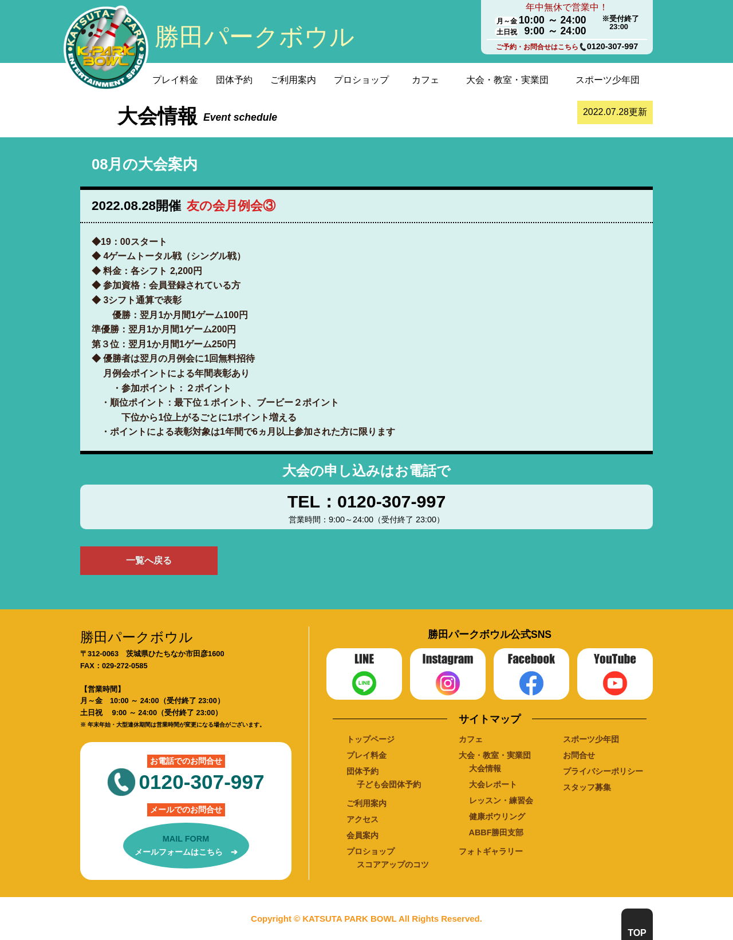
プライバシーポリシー (603, 771)
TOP (637, 933)
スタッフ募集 (587, 787)
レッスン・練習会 (501, 800)
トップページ (370, 739)
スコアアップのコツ (393, 864)
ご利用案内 (293, 80)
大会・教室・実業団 (507, 80)
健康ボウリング (497, 816)
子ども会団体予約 (389, 784)
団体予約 (234, 80)
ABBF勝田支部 (496, 832)
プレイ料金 (175, 80)
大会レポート (493, 784)
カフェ (425, 80)
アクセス (362, 819)
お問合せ (579, 755)
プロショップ (361, 80)
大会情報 (485, 768)
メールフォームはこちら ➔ (186, 844)
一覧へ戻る (149, 560)
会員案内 (362, 835)
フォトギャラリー (491, 851)
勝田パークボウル (254, 36)
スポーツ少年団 (608, 80)
